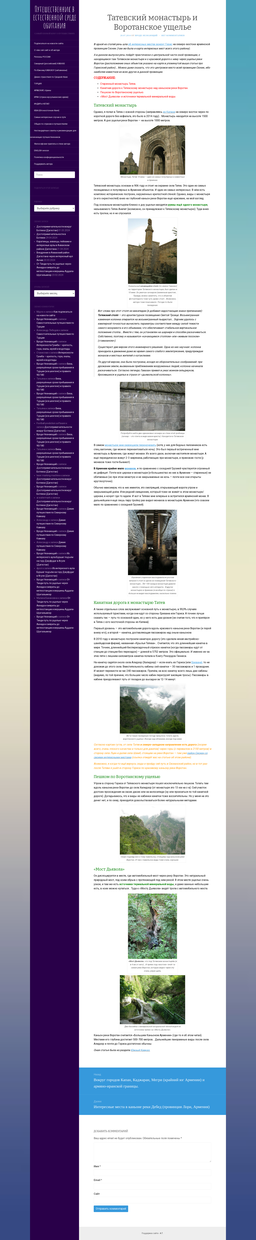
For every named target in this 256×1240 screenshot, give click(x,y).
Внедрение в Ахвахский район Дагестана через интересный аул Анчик (55, 256)
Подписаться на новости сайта (48, 43)
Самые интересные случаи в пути (50, 117)
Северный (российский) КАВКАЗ (49, 63)
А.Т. (161, 1233)
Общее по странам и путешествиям (50, 124)
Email (98, 1180)
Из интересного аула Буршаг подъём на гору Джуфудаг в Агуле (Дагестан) (56, 572)
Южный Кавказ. (140, 1050)
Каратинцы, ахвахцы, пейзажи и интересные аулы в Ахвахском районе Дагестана (54, 245)
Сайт (97, 1193)
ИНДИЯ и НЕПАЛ (41, 104)
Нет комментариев (173, 35)
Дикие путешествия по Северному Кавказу (55, 512)
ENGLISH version (41, 150)
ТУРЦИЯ (38, 84)
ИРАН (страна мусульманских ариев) (51, 97)
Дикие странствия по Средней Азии (51, 77)
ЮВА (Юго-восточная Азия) (46, 110)
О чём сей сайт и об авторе (47, 50)
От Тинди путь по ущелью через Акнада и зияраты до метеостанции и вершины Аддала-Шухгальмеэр (55, 587)
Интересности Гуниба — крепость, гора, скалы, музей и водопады (55, 356)
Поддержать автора (43, 164)
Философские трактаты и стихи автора (52, 144)
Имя (97, 1166)
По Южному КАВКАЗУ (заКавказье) (50, 70)
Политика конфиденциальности (49, 157)
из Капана (169, 111)
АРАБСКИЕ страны (42, 90)
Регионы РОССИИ (42, 57)
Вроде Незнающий (47, 319)
